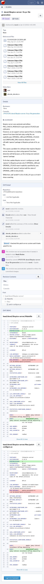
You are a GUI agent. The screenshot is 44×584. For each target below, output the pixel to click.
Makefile (10, 299)
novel (16, 25)
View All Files (22, 82)
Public (16, 19)
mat (8, 90)
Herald (8, 215)
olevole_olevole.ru (13, 94)
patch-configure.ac (15, 304)
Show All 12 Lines (22, 439)
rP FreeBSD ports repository (12, 192)
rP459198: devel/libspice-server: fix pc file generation (21, 113)
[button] (42, 2)
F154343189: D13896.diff (16, 40)
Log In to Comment (12, 578)
